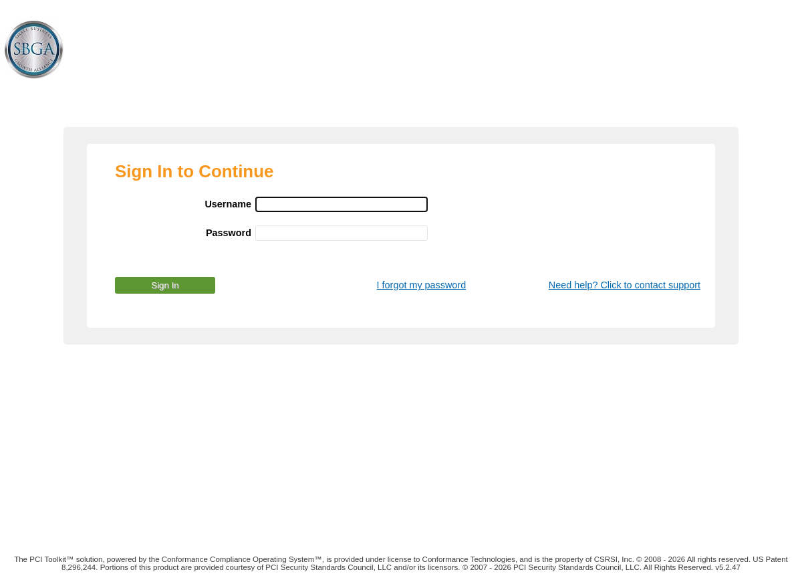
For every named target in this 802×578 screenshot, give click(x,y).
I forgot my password (421, 285)
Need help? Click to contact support (624, 285)
